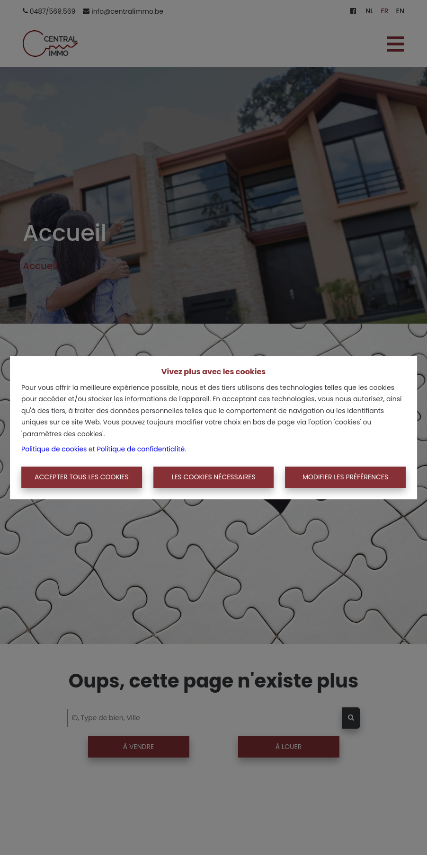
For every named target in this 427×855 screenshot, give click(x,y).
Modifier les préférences (345, 477)
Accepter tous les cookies (82, 477)
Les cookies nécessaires (213, 477)
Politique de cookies (54, 449)
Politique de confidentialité (141, 449)
